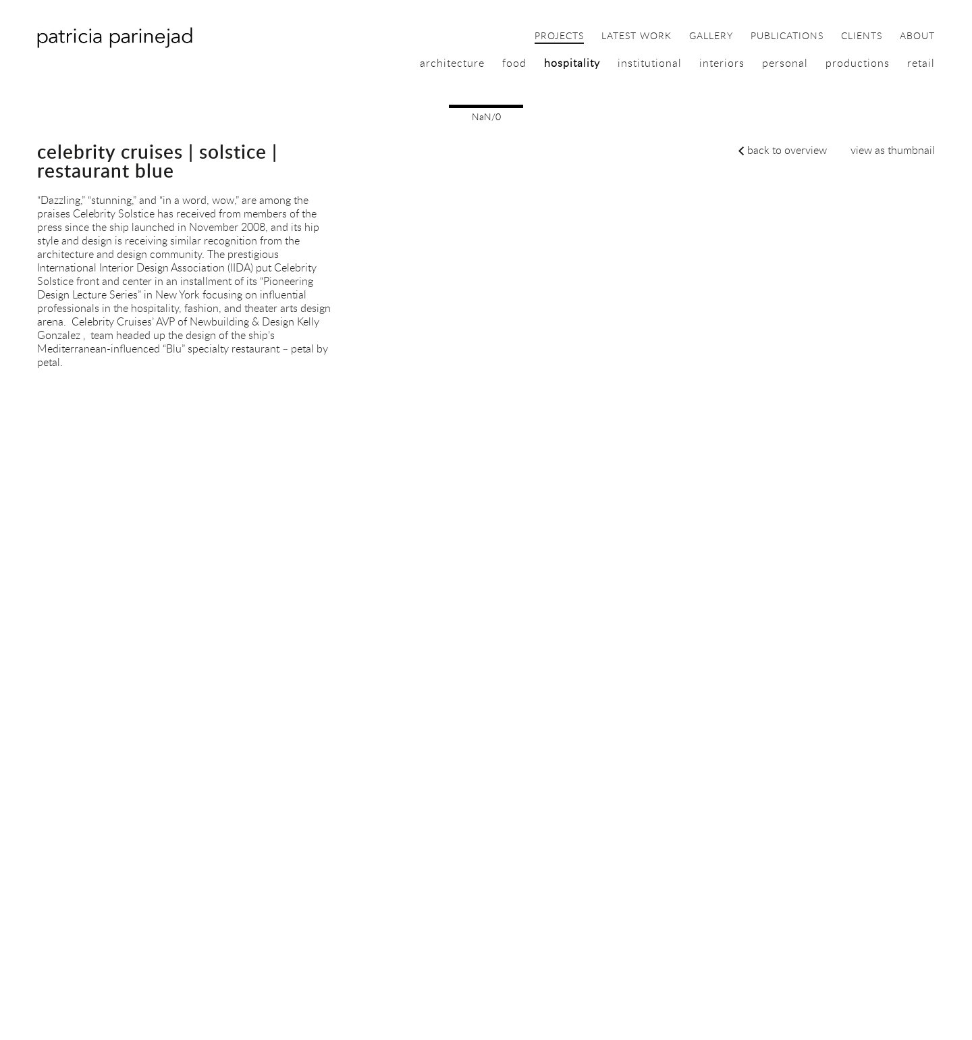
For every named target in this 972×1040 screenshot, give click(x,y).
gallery (711, 36)
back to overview (787, 149)
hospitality (572, 62)
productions (858, 62)
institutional (650, 62)
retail (921, 62)
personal (785, 62)
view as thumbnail (892, 149)
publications (787, 36)
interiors (722, 62)
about (917, 36)
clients (861, 36)
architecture (452, 62)
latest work (636, 36)
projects (559, 36)
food (514, 62)
